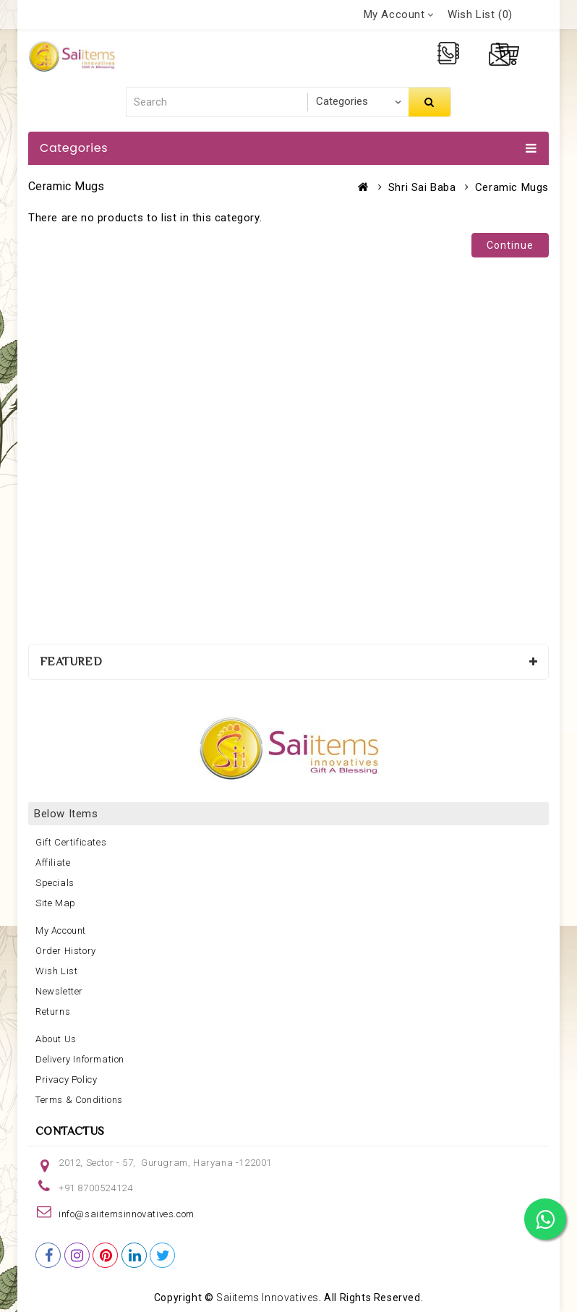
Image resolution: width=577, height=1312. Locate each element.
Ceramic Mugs (512, 187)
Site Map (55, 903)
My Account (60, 930)
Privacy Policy (66, 1079)
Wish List (56, 971)
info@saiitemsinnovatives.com (127, 1214)
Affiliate (52, 862)
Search (429, 102)
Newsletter (59, 991)
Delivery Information (79, 1059)
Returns (52, 1011)
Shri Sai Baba (422, 187)
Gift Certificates (70, 842)
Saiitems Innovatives (267, 1297)
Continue (510, 245)
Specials (54, 882)
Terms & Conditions (79, 1099)
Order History (65, 950)
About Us (56, 1039)
